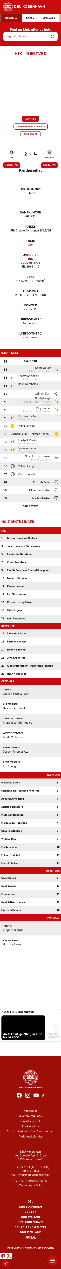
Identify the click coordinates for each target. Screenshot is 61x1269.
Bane (30, 277)
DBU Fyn (31, 1211)
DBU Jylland (30, 1217)
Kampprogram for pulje (30, 127)
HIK (11, 158)
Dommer (30, 305)
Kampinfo (30, 119)
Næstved (49, 158)
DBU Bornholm (30, 1206)
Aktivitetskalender (30, 1136)
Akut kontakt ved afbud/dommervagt (30, 1131)
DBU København (30, 1222)
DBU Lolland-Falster (30, 1227)
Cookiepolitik (30, 1126)
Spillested (30, 255)
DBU (31, 1201)
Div (30, 245)
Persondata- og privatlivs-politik (30, 1247)
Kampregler (30, 134)
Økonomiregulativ (30, 1115)
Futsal (30, 1237)
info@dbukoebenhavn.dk (34, 1174)
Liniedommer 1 (30, 319)
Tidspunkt (30, 291)
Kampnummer (30, 212)
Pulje (30, 241)
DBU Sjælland (30, 1232)
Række (30, 227)
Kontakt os (30, 1110)
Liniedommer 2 (30, 333)
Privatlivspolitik (30, 1121)
